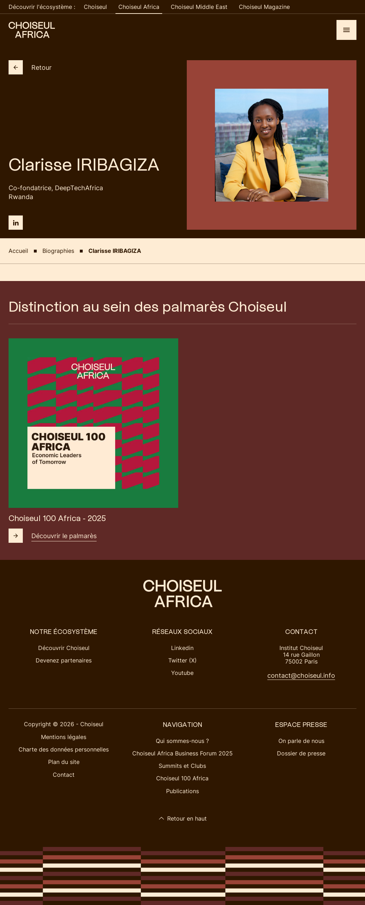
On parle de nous (301, 740)
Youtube (182, 672)
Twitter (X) (182, 660)
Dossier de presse (301, 753)
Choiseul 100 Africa (182, 778)
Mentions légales (63, 736)
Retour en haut (183, 819)
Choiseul (95, 6)
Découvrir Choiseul (63, 647)
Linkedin (182, 647)
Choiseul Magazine (264, 6)
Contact (63, 774)
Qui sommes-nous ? (182, 740)
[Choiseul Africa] (32, 30)
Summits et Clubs (182, 765)
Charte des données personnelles (64, 749)
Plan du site (63, 761)
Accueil (18, 250)
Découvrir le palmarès (53, 536)
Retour (30, 67)
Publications (182, 791)
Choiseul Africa (138, 6)
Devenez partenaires (64, 660)
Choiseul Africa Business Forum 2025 (182, 753)
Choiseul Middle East (199, 6)
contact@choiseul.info (301, 675)
